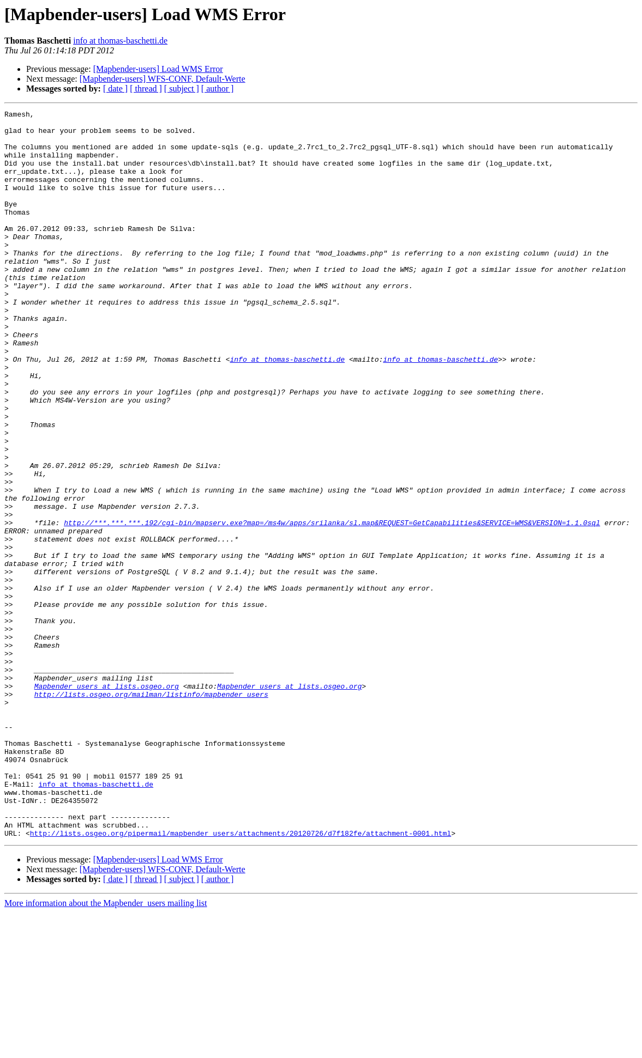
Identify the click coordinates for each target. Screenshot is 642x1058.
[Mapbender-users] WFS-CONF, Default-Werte (162, 78)
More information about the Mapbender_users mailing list (105, 1048)
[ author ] (217, 88)
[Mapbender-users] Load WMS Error (158, 69)
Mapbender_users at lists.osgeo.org (106, 802)
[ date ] (115, 88)
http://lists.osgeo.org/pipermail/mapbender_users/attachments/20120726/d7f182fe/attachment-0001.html (240, 978)
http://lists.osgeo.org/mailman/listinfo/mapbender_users (151, 812)
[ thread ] (146, 88)
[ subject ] (181, 88)
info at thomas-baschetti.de (120, 40)
